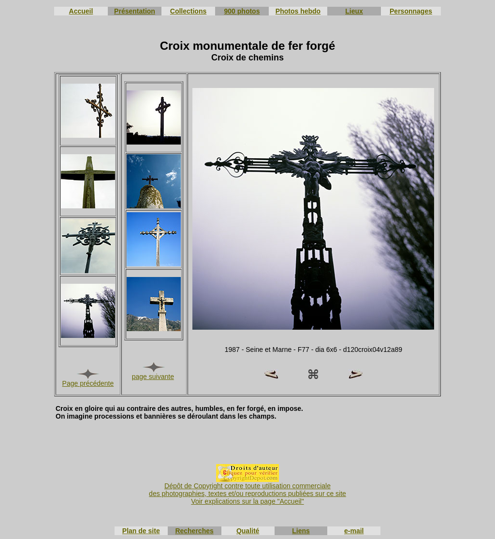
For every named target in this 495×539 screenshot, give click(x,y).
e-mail (354, 531)
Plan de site (141, 531)
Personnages (411, 11)
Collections (188, 11)
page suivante (153, 376)
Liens (301, 531)
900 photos (242, 11)
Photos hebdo (298, 11)
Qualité (247, 531)
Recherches (194, 531)
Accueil (81, 11)
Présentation (134, 11)
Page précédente (88, 383)
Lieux (354, 11)
